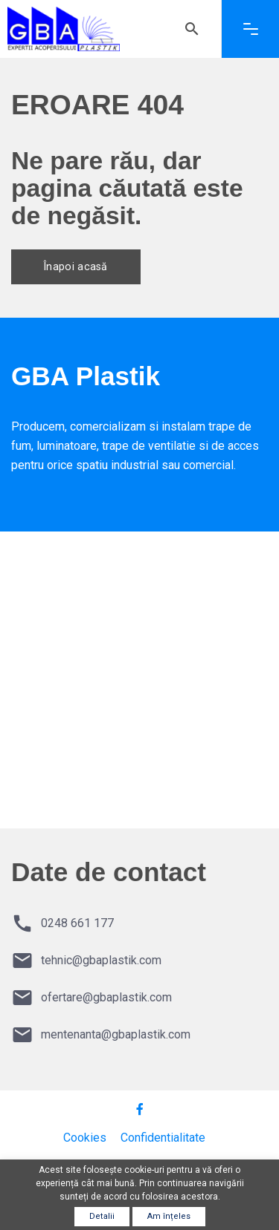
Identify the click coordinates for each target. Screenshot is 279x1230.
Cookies (84, 1138)
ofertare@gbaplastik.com (106, 997)
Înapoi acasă (80, 266)
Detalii (102, 1216)
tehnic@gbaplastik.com (101, 960)
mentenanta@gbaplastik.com (115, 1034)
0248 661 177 (77, 923)
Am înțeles (168, 1216)
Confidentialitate (163, 1138)
